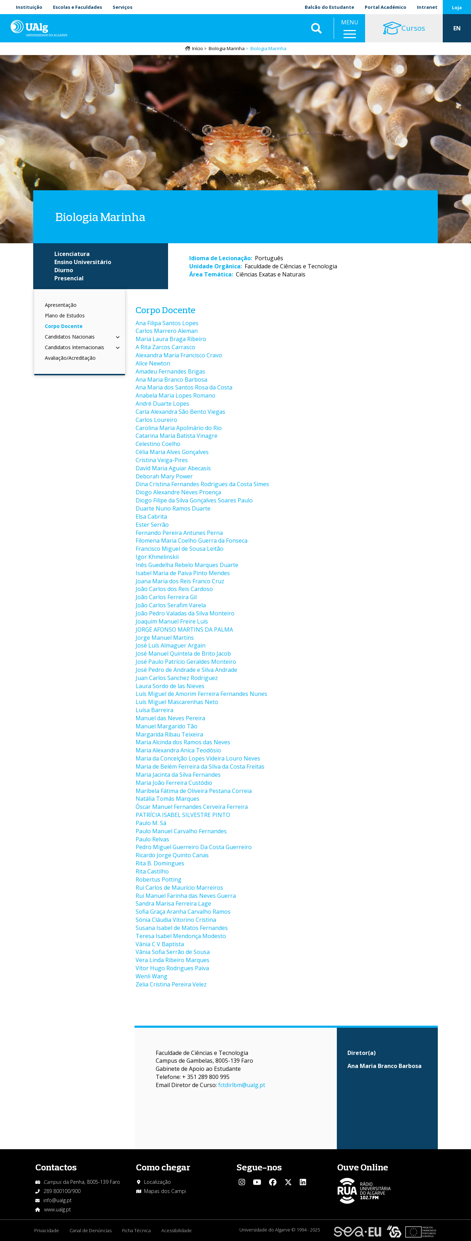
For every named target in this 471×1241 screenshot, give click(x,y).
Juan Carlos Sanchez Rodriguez (177, 678)
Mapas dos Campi (165, 1191)
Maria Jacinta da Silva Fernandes (178, 774)
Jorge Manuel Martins (165, 638)
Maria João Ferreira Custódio (174, 783)
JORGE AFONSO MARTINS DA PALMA (184, 629)
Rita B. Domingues (160, 863)
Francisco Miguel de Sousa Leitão (179, 549)
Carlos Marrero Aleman (167, 331)
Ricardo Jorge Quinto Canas (172, 855)
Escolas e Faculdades (77, 7)
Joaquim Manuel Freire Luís (172, 621)
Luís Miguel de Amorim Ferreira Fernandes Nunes (201, 694)
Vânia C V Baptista (160, 944)
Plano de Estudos (65, 315)
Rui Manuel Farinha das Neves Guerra (186, 896)
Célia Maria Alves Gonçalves (172, 452)
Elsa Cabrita (151, 516)
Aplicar (316, 28)
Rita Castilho (152, 871)
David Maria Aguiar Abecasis (173, 468)
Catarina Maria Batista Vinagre (176, 436)
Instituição (29, 7)
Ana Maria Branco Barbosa (171, 379)
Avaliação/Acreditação (70, 357)
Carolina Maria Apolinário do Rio (179, 428)
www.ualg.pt (57, 1209)
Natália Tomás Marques (167, 799)
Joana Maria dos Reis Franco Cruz (180, 581)
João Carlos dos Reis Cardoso (174, 589)
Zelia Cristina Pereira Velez (171, 984)
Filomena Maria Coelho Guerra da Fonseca (192, 540)
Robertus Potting (158, 879)
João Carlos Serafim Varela (171, 605)
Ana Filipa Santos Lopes (167, 323)
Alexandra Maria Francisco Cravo (179, 355)
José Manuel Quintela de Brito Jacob (183, 653)
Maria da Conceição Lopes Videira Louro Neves (198, 758)
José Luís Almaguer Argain (170, 645)
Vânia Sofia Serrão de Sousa (173, 952)
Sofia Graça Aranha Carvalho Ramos (183, 911)
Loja (457, 7)
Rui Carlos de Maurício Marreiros (179, 887)
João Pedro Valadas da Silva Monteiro (185, 613)
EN (457, 28)
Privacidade (46, 1230)
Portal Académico (385, 7)
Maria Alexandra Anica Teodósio (178, 750)
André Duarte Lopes (162, 403)
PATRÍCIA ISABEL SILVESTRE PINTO (183, 815)
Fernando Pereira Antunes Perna (179, 533)
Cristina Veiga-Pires (162, 460)
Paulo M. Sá (151, 823)
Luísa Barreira (154, 710)
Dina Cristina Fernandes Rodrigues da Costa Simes (202, 484)
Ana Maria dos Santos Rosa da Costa (184, 387)
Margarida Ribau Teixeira (169, 734)
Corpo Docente (64, 326)
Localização (157, 1182)
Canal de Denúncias (91, 1230)
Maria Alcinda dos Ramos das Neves (183, 742)
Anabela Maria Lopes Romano (175, 395)
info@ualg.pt (57, 1200)
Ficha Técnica (136, 1230)
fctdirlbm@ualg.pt (241, 1085)
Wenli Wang (151, 976)
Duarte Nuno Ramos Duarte (173, 508)
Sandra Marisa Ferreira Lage (173, 903)
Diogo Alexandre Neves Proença (178, 492)
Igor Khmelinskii (157, 557)
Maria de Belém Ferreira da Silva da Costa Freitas (200, 766)
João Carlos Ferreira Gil (166, 597)
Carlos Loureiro (156, 420)
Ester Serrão (152, 525)
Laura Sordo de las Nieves (170, 686)
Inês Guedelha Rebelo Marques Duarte (187, 565)
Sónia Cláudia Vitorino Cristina (176, 920)
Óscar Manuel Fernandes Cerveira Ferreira (192, 807)
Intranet (427, 7)
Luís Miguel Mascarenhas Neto (177, 702)
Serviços (122, 7)
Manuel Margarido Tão (166, 726)
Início (197, 48)
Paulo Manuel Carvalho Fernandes (181, 831)
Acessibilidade (176, 1230)
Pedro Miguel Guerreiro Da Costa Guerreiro (194, 847)
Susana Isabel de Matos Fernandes (182, 928)
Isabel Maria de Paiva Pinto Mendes (183, 573)
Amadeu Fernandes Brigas (170, 371)
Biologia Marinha (227, 48)
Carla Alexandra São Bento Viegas (180, 412)
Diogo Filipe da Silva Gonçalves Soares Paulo (194, 500)
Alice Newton (153, 363)
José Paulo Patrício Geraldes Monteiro (186, 662)
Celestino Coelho (158, 444)
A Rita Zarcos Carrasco (165, 347)
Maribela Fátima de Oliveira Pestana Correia (194, 791)
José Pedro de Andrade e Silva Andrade (186, 670)
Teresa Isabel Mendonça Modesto (181, 936)
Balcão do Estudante (329, 7)
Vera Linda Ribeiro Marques (172, 960)
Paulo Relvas (152, 839)
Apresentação (61, 305)
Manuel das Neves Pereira (170, 718)
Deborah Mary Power (164, 476)
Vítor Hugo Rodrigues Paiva (172, 968)
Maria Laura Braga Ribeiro (171, 339)
